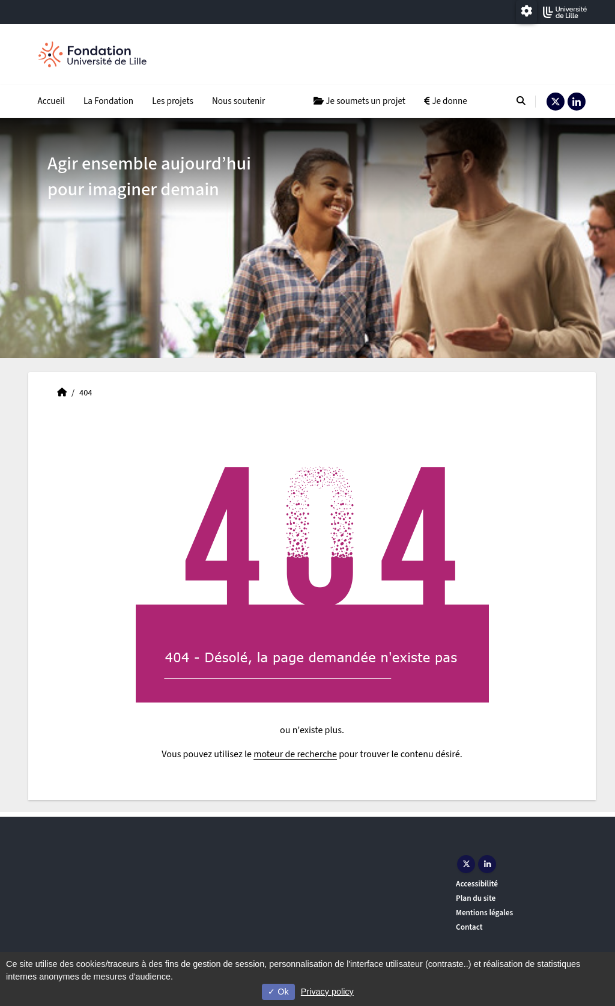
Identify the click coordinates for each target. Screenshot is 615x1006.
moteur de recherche (295, 754)
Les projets (172, 101)
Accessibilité (477, 883)
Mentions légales (484, 912)
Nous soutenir (238, 101)
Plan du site (475, 898)
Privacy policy (327, 991)
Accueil (51, 101)
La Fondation (108, 101)
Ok (278, 991)
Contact (469, 927)
